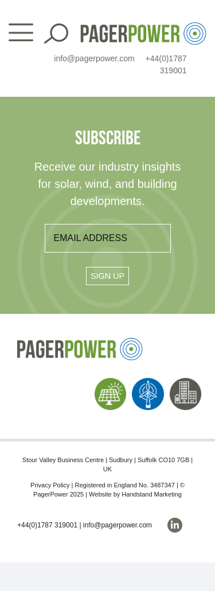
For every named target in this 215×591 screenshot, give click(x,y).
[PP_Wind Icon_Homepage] (148, 382)
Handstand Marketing (152, 494)
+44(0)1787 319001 (47, 525)
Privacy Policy (49, 485)
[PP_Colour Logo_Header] (143, 26)
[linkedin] (174, 525)
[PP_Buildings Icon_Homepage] (186, 382)
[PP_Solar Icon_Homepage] (111, 382)
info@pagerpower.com (94, 58)
